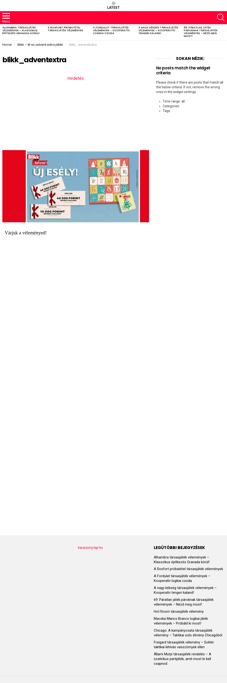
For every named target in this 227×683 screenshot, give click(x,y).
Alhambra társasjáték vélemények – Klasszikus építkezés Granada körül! (21, 30)
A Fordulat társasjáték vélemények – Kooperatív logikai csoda (111, 30)
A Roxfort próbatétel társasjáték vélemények (65, 29)
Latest (113, 5)
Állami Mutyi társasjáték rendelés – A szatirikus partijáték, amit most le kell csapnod (182, 659)
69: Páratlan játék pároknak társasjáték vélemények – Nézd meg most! (201, 32)
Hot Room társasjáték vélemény (179, 611)
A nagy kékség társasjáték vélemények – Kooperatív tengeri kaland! (158, 30)
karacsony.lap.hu (90, 547)
